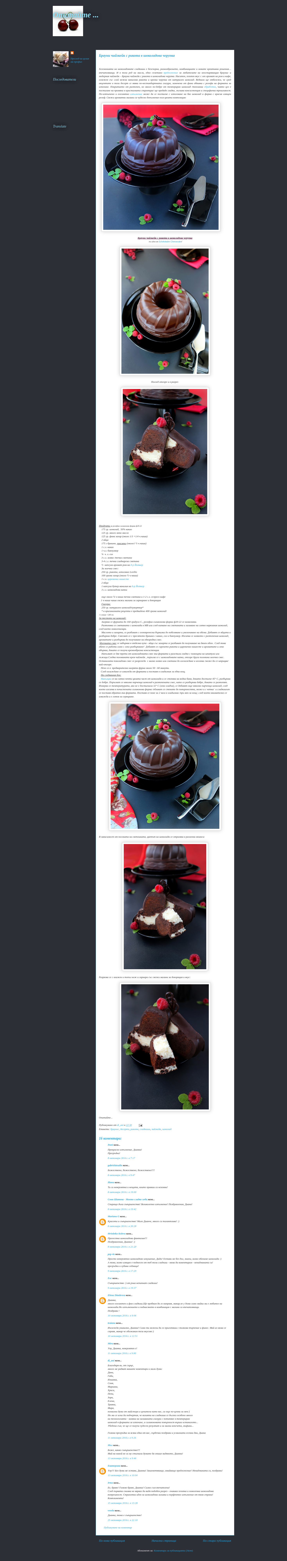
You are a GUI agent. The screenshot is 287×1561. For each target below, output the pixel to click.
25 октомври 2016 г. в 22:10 (123, 1520)
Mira (110, 1343)
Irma (110, 1482)
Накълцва (106, 678)
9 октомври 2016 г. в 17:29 (122, 1270)
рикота (134, 1129)
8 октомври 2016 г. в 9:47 (121, 1175)
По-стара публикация (217, 1540)
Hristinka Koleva (117, 1233)
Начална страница (164, 1540)
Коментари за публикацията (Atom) (173, 1550)
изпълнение (136, 94)
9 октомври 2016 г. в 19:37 (122, 1287)
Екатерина (114, 1465)
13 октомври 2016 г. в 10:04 (123, 1475)
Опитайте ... (76, 14)
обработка (210, 86)
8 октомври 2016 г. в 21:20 (122, 1246)
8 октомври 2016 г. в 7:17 (121, 1158)
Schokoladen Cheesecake (170, 242)
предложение (171, 72)
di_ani (111, 1360)
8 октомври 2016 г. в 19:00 (122, 1192)
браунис (114, 1129)
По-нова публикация (112, 1540)
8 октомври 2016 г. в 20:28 (122, 1226)
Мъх (110, 1445)
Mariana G (113, 1216)
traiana (111, 1322)
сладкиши (145, 1129)
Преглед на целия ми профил (80, 60)
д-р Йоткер (136, 564)
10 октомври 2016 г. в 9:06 (122, 1315)
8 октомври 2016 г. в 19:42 (122, 1209)
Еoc (110, 1278)
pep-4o (111, 1254)
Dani (110, 1144)
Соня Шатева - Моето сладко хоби (127, 1199)
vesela (111, 1510)
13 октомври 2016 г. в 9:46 (122, 1458)
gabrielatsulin (115, 1165)
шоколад (166, 1129)
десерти (124, 1129)
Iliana (111, 1182)
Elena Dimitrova (116, 1295)
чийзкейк (156, 1129)
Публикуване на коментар (118, 1527)
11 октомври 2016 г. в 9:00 (122, 1353)
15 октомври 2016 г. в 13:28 (123, 1503)
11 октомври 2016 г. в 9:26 (122, 1437)
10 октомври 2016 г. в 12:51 (123, 1336)
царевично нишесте (118, 579)
